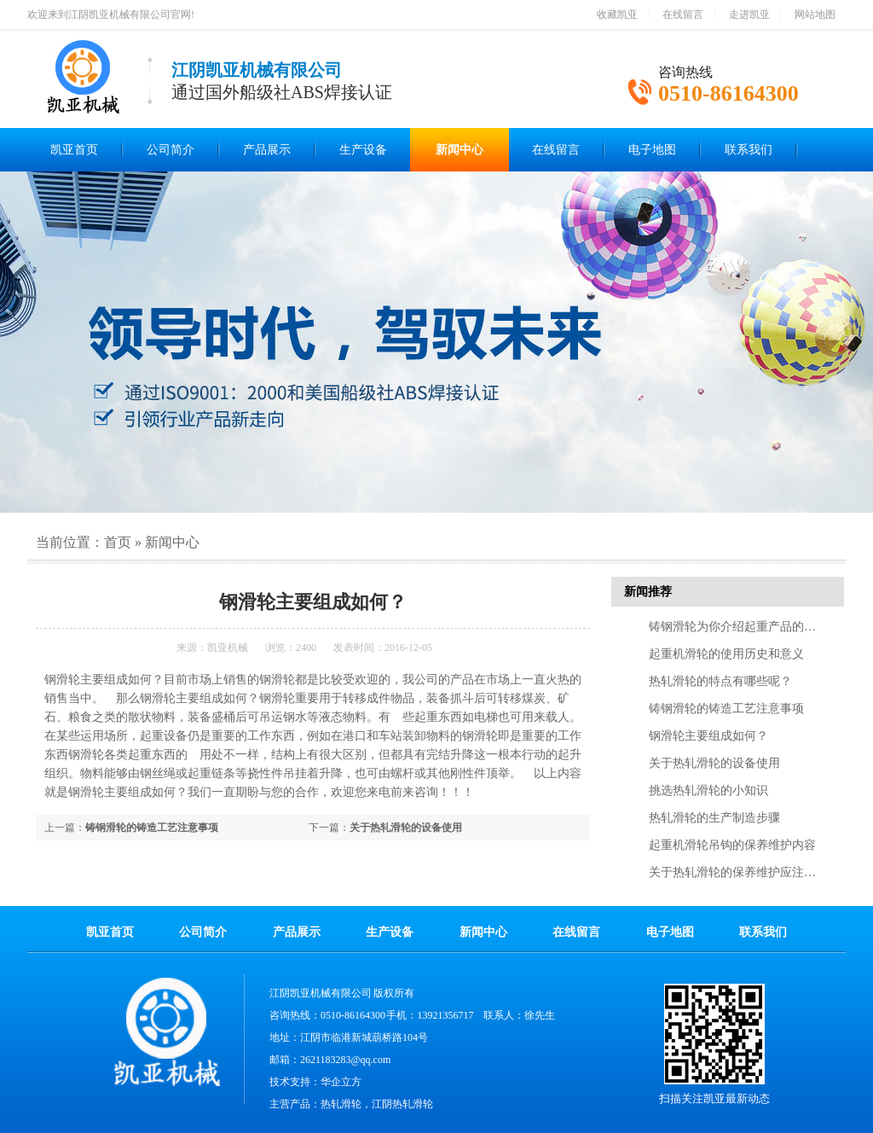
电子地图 (652, 149)
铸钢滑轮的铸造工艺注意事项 (151, 828)
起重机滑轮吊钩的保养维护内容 (732, 845)
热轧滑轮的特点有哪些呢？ (720, 681)
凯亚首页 (74, 149)
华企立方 (341, 1082)
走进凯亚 (749, 14)
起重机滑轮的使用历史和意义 (726, 654)
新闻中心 (459, 149)
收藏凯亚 (617, 14)
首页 (117, 542)
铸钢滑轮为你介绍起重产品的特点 (738, 626)
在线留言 (682, 14)
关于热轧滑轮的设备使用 (406, 828)
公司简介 (170, 149)
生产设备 (363, 149)
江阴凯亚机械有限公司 (320, 993)
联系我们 (748, 149)
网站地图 (815, 14)
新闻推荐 (648, 591)
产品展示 (267, 149)
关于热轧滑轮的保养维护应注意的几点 (750, 872)
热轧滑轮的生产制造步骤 (714, 817)
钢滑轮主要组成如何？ (708, 735)
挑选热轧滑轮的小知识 (708, 790)
